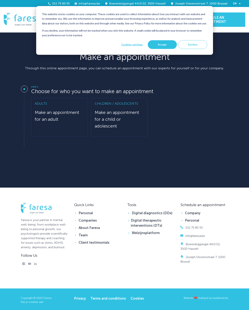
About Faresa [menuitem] (89, 228)
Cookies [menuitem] (137, 298)
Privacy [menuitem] (80, 298)
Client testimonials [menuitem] (94, 242)
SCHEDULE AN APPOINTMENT (213, 19)
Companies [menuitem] (88, 220)
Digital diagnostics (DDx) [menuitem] (152, 213)
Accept (162, 44)
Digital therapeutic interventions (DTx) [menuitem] (146, 223)
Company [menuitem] (192, 213)
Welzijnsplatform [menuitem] (146, 233)
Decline (192, 44)
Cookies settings (132, 44)
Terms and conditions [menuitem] (108, 298)
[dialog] (124, 30)
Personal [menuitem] (86, 213)
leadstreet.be (220, 298)
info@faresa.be (87, 3)
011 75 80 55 (59, 3)
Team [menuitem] (83, 235)
